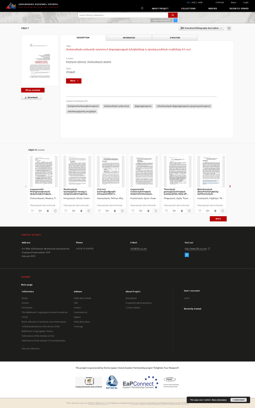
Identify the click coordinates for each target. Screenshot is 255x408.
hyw (200, 2)
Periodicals (27, 307)
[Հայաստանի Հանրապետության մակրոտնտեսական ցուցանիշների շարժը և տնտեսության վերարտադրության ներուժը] (144, 171)
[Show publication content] (48, 211)
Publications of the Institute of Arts (38, 336)
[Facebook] (187, 255)
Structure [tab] (175, 38)
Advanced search (161, 20)
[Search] (173, 15)
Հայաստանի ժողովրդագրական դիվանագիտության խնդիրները (40, 191)
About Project (160, 8)
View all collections (31, 348)
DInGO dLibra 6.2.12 (98, 403)
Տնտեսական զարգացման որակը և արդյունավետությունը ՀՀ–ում (75, 191)
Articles (25, 303)
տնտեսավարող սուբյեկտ (82, 111)
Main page (27, 284)
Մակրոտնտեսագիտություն (83, 106)
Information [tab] (129, 38)
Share (233, 2)
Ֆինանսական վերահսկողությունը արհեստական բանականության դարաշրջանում (207, 191)
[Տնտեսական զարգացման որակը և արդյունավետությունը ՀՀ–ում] (77, 171)
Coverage (78, 326)
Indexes (212, 8)
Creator (77, 307)
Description (131, 298)
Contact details (133, 307)
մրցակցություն (143, 106)
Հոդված (70, 72)
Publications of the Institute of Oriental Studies (43, 340)
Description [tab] (83, 38)
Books (25, 298)
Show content (32, 90)
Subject (77, 317)
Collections (188, 8)
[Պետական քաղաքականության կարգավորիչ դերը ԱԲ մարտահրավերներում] (177, 171)
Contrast (220, 2)
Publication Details (82, 298)
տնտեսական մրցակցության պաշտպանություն (183, 106)
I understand (238, 400)
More (218, 218)
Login (245, 2)
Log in (187, 298)
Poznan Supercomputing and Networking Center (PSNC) (160, 403)
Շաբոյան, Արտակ (76, 61)
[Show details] (55, 211)
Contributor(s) (80, 312)
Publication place (82, 321)
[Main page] (142, 8)
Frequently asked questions (139, 303)
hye (193, 2)
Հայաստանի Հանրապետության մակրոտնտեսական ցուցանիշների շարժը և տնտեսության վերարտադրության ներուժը (142, 191)
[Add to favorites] (229, 28)
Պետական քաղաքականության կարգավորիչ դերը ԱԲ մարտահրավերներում (176, 191)
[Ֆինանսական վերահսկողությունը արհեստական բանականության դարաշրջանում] (211, 171)
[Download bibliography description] (40, 211)
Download (30, 97)
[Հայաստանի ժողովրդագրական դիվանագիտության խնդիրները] (44, 171)
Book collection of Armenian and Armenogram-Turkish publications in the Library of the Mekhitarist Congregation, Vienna (44, 326)
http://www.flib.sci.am (196, 248)
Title (76, 303)
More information (219, 400)
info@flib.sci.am (138, 248)
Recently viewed (239, 8)
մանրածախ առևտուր (116, 106)
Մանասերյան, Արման (99, 61)
